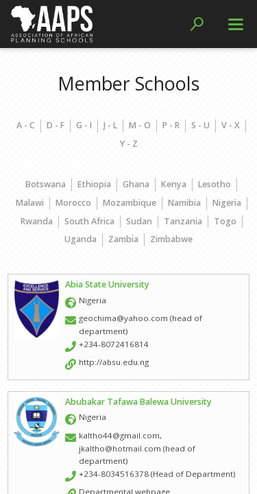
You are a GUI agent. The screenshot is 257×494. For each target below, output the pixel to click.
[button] (197, 24)
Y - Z (129, 144)
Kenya (173, 184)
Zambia (123, 239)
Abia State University (107, 284)
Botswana (45, 184)
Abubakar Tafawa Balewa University (138, 402)
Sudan (139, 221)
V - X (230, 125)
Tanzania (183, 221)
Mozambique (129, 203)
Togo (225, 221)
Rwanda (37, 221)
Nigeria (226, 203)
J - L (110, 125)
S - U (200, 125)
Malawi (30, 203)
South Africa (89, 221)
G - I (84, 125)
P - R (171, 125)
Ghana (136, 184)
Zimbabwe (171, 239)
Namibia (184, 203)
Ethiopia (94, 184)
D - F (55, 125)
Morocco (73, 203)
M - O (140, 125)
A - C (25, 125)
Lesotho (214, 184)
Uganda (80, 239)
